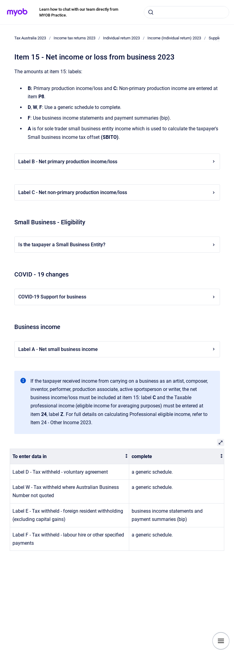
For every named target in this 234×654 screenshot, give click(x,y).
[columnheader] (69, 456)
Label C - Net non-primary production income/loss (117, 192)
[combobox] (186, 12)
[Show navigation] (221, 641)
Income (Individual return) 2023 (174, 38)
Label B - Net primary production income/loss (117, 161)
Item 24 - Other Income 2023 (60, 422)
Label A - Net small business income (117, 349)
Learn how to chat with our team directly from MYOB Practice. (78, 12)
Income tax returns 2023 (74, 38)
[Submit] (151, 12)
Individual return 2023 (121, 38)
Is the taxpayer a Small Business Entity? (117, 245)
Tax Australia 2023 (30, 38)
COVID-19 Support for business (117, 297)
